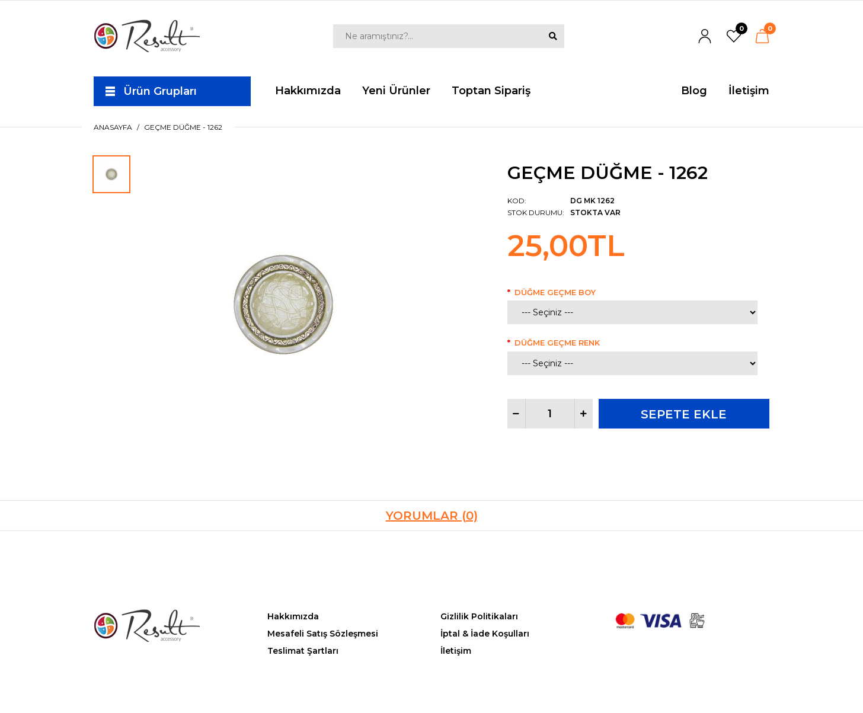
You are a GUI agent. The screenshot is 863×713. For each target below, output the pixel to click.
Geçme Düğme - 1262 (183, 127)
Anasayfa (113, 127)
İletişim (455, 650)
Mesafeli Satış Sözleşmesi (322, 633)
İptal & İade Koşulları (484, 633)
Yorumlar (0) (432, 516)
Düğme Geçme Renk (557, 342)
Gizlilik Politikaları (479, 616)
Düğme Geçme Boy (555, 292)
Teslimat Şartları (302, 650)
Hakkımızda (293, 616)
